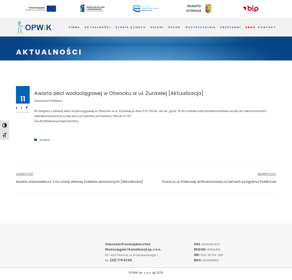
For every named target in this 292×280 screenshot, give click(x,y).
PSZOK (174, 27)
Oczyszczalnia (200, 27)
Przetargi (230, 27)
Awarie (44, 140)
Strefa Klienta (130, 27)
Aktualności (98, 27)
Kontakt (267, 27)
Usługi (157, 27)
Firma (74, 27)
